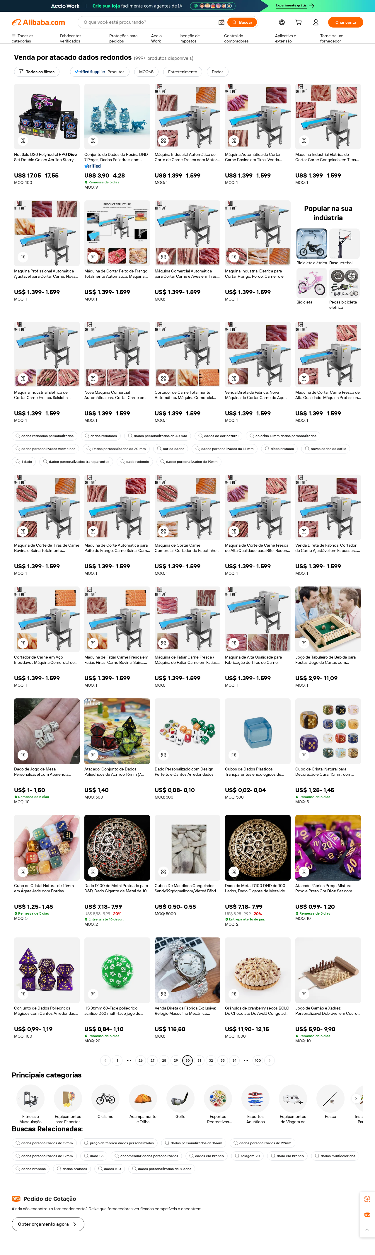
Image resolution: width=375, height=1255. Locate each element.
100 (258, 1060)
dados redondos (101, 436)
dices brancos (279, 448)
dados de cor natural (218, 436)
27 (152, 1060)
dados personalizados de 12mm (44, 1156)
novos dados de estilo (325, 448)
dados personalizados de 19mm (189, 461)
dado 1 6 (93, 1156)
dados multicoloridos (335, 1156)
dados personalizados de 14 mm (224, 448)
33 (223, 1060)
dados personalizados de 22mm (262, 1143)
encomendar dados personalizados (146, 1156)
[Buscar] (242, 22)
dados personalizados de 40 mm (157, 436)
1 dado (24, 461)
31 (199, 1060)
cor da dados (170, 448)
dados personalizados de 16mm (193, 1143)
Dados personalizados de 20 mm (116, 448)
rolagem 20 (247, 1156)
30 (187, 1060)
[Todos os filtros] (36, 72)
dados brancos (31, 1169)
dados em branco (206, 1156)
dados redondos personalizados (45, 436)
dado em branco (287, 1156)
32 (211, 1060)
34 (234, 1060)
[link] (367, 1199)
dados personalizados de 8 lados (161, 1169)
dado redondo (134, 461)
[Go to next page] (269, 1060)
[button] (221, 22)
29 (176, 1060)
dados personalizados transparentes (76, 461)
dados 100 (109, 1169)
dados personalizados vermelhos (45, 448)
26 (141, 1060)
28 (164, 1060)
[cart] (299, 23)
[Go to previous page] (105, 1060)
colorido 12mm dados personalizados (283, 436)
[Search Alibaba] (148, 22)
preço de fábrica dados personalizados (119, 1143)
